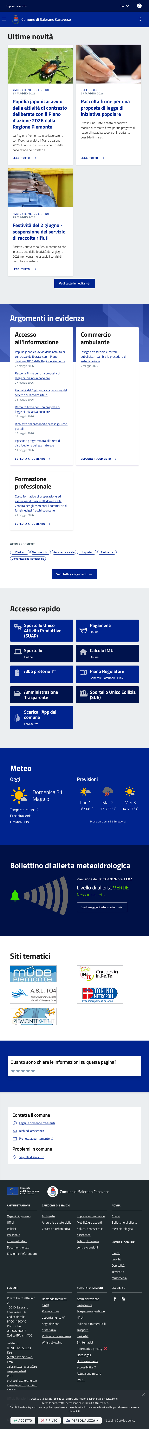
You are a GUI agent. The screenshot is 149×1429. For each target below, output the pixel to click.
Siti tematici (85, 1342)
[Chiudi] (143, 1394)
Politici (11, 1228)
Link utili (82, 1336)
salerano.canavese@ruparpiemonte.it (22, 1369)
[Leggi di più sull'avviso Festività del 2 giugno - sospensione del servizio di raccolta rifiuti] (25, 267)
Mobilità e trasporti (89, 1222)
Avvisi (116, 1216)
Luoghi (116, 1259)
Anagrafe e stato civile (56, 1222)
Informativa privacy (89, 1348)
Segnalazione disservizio (50, 1326)
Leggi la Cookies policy (120, 1420)
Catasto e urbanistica (56, 1228)
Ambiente (48, 1216)
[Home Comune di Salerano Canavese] (41, 19)
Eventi (116, 1253)
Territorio (118, 1271)
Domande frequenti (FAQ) (54, 1301)
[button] (141, 19)
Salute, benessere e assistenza (90, 1231)
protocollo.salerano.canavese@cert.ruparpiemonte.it (22, 1385)
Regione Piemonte (16, 6)
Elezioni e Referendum (22, 1253)
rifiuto (51, 1420)
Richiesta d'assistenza (56, 1336)
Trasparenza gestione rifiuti (91, 1314)
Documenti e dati (18, 1247)
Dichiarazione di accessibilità (92, 1364)
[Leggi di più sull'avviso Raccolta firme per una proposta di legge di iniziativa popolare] (93, 156)
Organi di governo (18, 1216)
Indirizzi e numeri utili (91, 1323)
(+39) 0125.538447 (20, 1357)
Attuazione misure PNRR (89, 1376)
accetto (24, 1420)
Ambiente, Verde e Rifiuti (31, 90)
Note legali (84, 1354)
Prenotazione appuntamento (57, 1314)
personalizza (84, 1420)
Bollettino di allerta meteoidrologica (124, 1225)
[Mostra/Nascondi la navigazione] (4, 19)
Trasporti (82, 1330)
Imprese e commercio (91, 1216)
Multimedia (119, 1278)
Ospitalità (118, 1265)
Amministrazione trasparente (88, 1301)
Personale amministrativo (17, 1238)
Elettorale (89, 90)
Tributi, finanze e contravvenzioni (88, 1244)
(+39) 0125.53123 (19, 1347)
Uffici (10, 1222)
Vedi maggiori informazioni (102, 907)
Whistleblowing (52, 1342)
